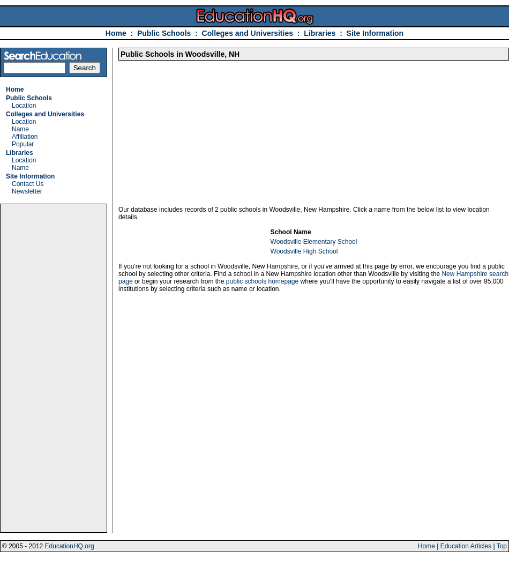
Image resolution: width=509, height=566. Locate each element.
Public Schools (165, 33)
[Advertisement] (53, 368)
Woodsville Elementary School (314, 241)
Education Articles (465, 546)
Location (24, 105)
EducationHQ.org (69, 546)
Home (116, 33)
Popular (23, 144)
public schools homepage (262, 281)
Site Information (375, 33)
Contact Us (27, 184)
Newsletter (27, 191)
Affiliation (25, 136)
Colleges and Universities (247, 33)
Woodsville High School (304, 251)
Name (20, 129)
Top (502, 546)
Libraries (319, 33)
